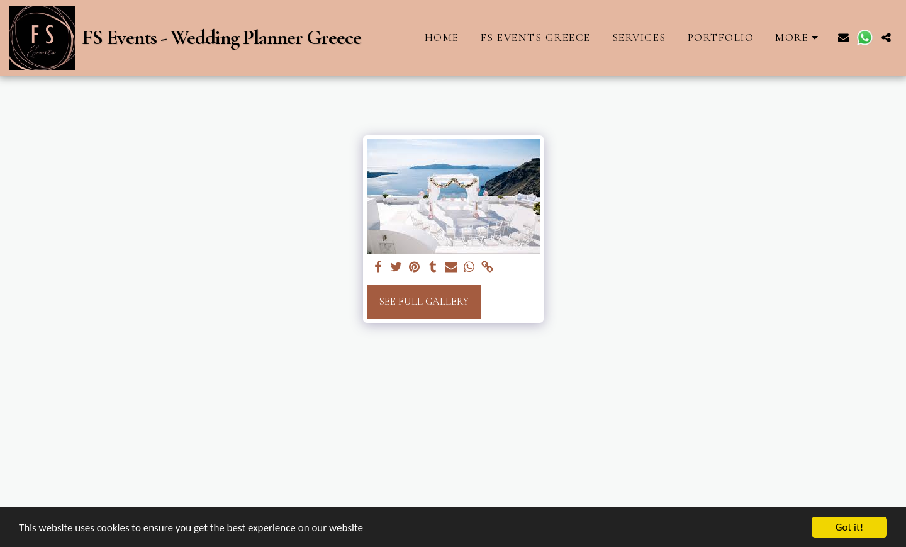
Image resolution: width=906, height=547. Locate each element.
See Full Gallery (424, 301)
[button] (843, 37)
